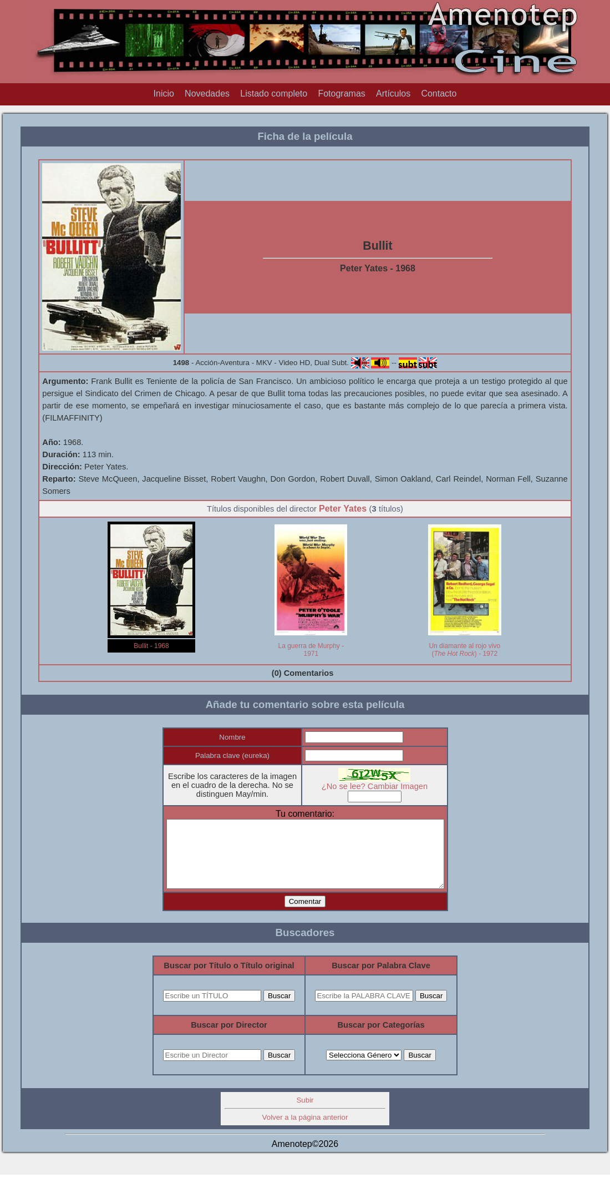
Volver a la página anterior (305, 1130)
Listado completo (273, 93)
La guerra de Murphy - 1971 (311, 650)
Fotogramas (341, 93)
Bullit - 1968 (151, 646)
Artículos (393, 93)
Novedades (207, 93)
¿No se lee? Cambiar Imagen (382, 786)
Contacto (438, 93)
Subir (304, 1113)
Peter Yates (343, 508)
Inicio (164, 93)
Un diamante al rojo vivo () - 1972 (464, 650)
